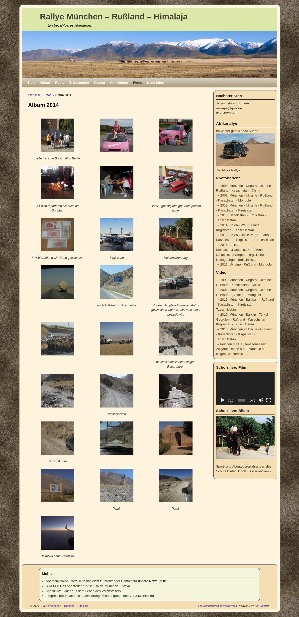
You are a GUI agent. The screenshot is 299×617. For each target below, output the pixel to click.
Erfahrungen (79, 82)
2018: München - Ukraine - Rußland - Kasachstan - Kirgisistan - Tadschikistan (244, 334)
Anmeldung (119, 82)
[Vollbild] (268, 400)
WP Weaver (261, 605)
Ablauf (45, 82)
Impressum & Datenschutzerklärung (73, 596)
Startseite (34, 95)
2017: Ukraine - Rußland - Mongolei (246, 264)
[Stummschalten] (261, 400)
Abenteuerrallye (57, 581)
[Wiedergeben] (222, 400)
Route (59, 82)
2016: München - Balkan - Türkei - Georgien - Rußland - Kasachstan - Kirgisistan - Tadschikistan (243, 319)
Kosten (99, 82)
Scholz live (54, 591)
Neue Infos (155, 82)
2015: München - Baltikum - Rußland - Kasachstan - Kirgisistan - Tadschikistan (245, 304)
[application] (245, 388)
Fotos (137, 82)
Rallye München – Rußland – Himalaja (114, 16)
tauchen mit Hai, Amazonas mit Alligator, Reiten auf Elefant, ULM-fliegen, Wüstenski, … (241, 349)
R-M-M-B (52, 586)
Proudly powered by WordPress (217, 605)
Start (31, 82)
